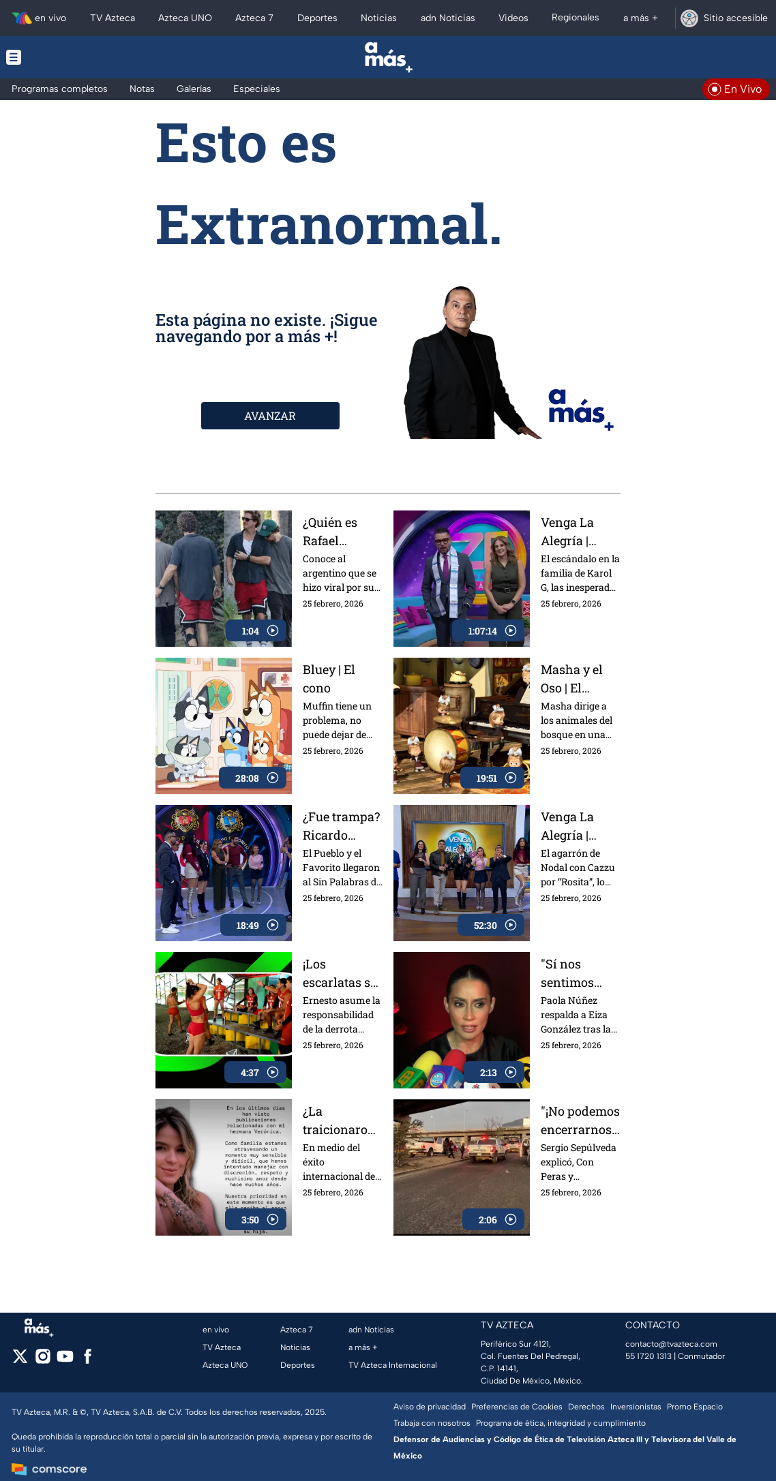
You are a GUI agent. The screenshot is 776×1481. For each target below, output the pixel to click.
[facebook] (87, 1360)
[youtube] (65, 1360)
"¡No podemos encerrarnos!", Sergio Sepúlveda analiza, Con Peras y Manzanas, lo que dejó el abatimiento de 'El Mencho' (580, 1120)
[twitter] (20, 1360)
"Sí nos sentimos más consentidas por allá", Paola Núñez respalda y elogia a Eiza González (577, 973)
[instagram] (42, 1360)
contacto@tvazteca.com (671, 1344)
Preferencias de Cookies (517, 1406)
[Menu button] (60, 57)
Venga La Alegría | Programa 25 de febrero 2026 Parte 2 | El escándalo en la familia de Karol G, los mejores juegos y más (578, 531)
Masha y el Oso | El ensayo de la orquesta (576, 678)
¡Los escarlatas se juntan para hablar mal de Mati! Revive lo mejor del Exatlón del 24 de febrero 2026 (343, 973)
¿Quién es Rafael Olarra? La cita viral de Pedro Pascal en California (340, 531)
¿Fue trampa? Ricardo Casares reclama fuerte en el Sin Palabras (341, 825)
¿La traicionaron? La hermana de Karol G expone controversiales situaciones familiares (342, 1120)
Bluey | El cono (329, 678)
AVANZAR (270, 415)
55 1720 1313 (648, 1356)
